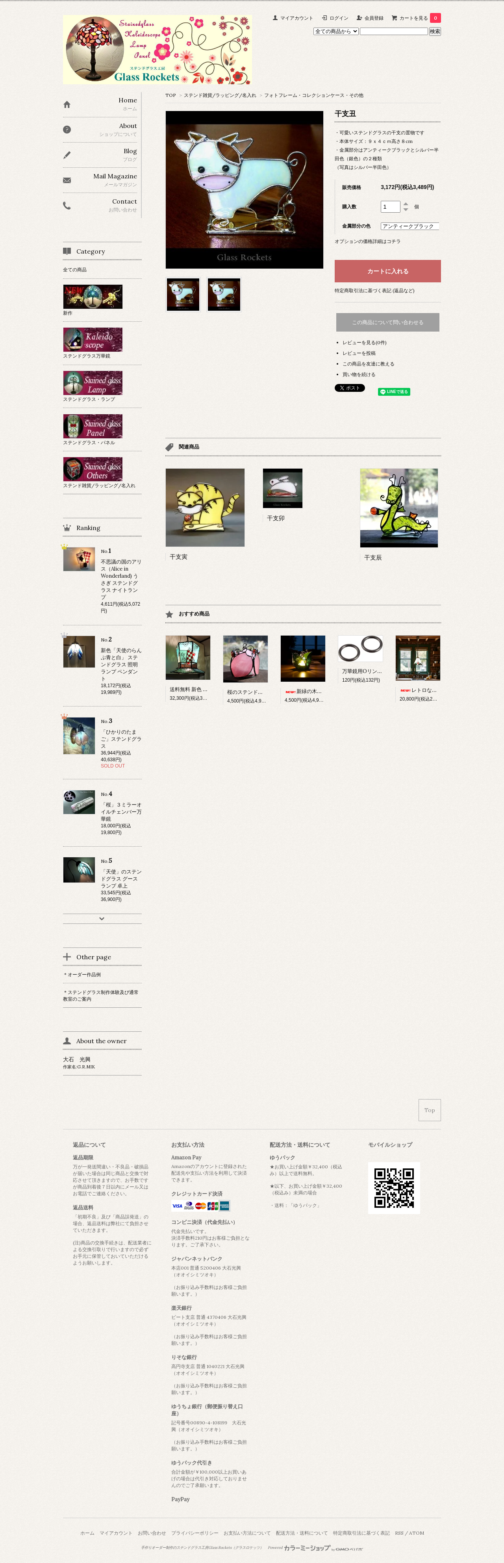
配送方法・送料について (302, 1533)
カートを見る (420, 18)
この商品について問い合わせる (388, 322)
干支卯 (276, 518)
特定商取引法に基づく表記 (361, 1533)
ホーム (87, 1533)
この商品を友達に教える (369, 364)
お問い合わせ (152, 1533)
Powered (315, 1547)
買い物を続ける (359, 374)
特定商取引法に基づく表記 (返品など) (375, 290)
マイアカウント (296, 18)
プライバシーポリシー (195, 1533)
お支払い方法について (247, 1533)
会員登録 (374, 18)
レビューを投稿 (359, 353)
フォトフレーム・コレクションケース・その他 (313, 95)
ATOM (416, 1533)
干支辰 (373, 557)
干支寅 (178, 556)
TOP (170, 95)
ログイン (339, 18)
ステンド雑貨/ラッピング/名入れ (220, 95)
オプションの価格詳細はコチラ (368, 241)
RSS (399, 1533)
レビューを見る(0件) (365, 342)
